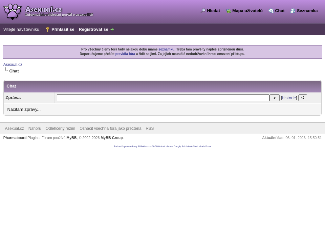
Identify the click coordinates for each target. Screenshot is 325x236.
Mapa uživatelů (247, 10)
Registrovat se (93, 29)
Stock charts (199, 146)
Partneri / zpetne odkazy (125, 146)
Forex (208, 146)
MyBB (72, 138)
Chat (280, 10)
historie (289, 97)
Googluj (177, 146)
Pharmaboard (15, 138)
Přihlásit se (63, 29)
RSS (150, 128)
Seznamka (307, 10)
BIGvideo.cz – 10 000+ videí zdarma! (155, 146)
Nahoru (34, 128)
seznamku (166, 49)
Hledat (213, 10)
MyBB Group (112, 138)
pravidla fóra (125, 54)
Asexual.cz (12, 64)
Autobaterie (187, 146)
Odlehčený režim (60, 128)
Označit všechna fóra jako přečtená (110, 128)
